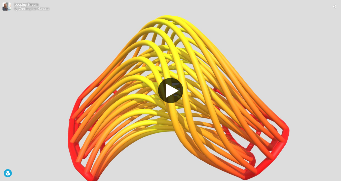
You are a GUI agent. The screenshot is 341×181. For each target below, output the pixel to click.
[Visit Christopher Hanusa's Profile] (7, 7)
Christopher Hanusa (34, 8)
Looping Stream (26, 4)
